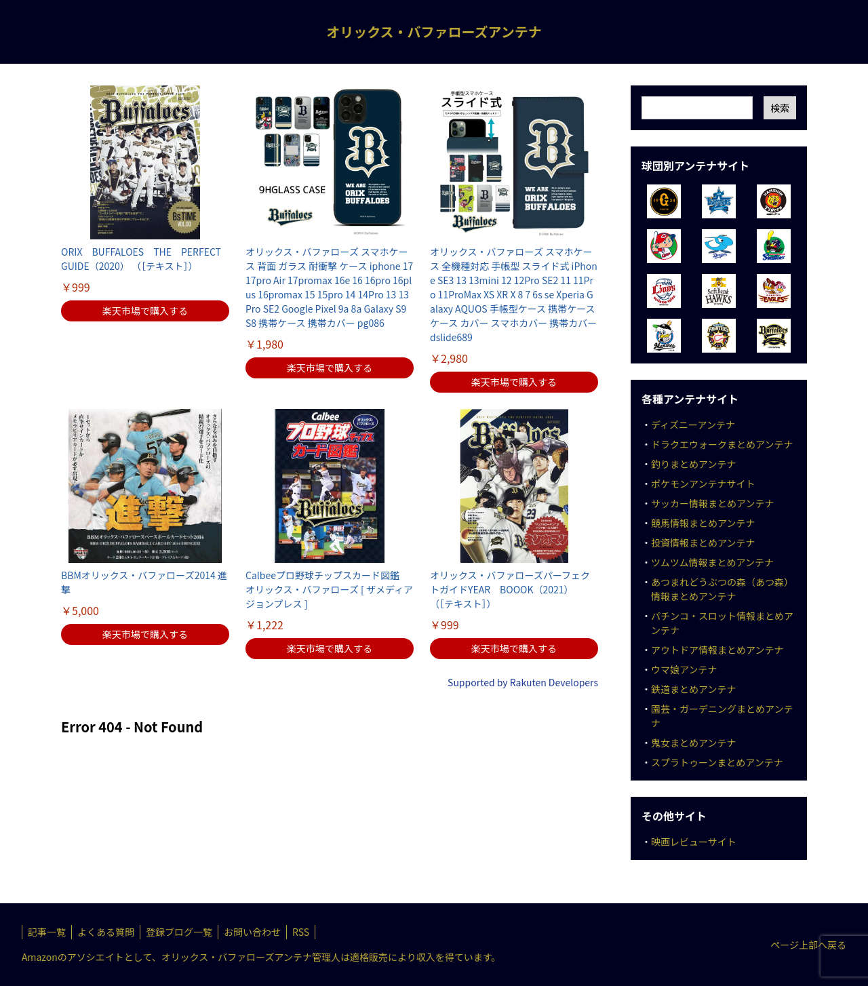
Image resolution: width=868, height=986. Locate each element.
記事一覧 (47, 932)
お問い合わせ (252, 932)
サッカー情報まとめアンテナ (712, 503)
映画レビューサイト (693, 841)
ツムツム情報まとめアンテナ (712, 562)
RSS (300, 932)
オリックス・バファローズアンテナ (434, 31)
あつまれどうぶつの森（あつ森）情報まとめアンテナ (722, 589)
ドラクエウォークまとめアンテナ (722, 444)
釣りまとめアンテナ (693, 464)
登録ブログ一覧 (179, 932)
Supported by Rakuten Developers (523, 682)
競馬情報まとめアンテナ (703, 523)
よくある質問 (105, 932)
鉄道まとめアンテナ (693, 689)
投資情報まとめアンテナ (703, 542)
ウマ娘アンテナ (684, 669)
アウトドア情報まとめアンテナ (717, 649)
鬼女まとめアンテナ (693, 742)
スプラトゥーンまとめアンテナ (717, 762)
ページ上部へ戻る (808, 944)
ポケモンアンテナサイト (703, 483)
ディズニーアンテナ (693, 424)
